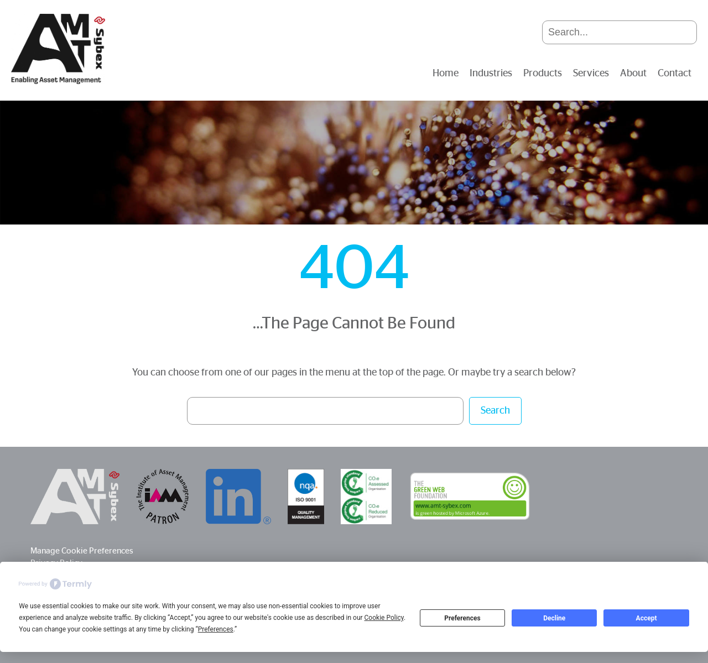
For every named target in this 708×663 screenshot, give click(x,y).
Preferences (462, 618)
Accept (646, 618)
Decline (554, 618)
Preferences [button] (215, 629)
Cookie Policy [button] (384, 618)
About (633, 74)
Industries (491, 74)
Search (495, 411)
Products (542, 74)
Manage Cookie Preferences (81, 551)
